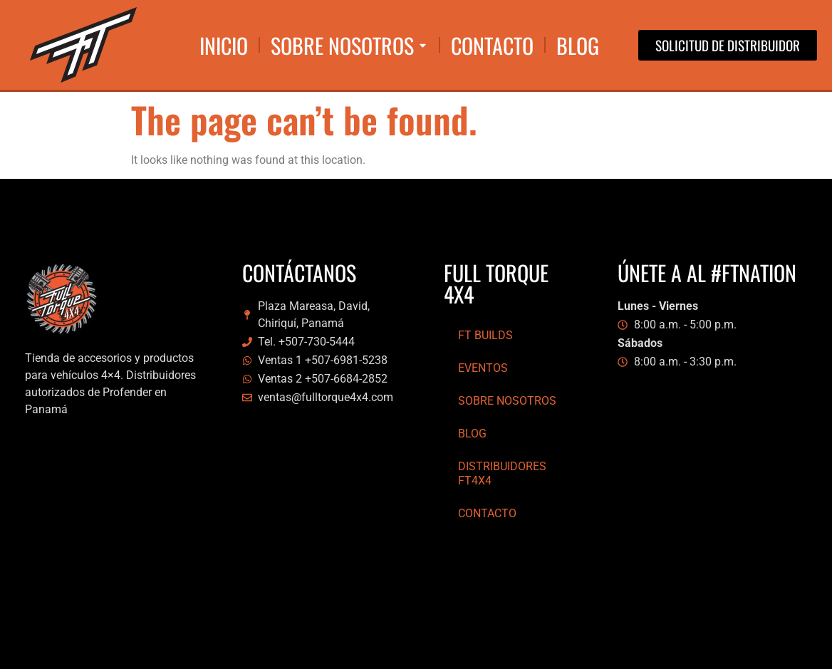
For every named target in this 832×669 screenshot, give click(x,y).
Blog (472, 433)
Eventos (483, 368)
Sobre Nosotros (507, 401)
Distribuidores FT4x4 (502, 473)
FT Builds (485, 335)
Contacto (487, 513)
